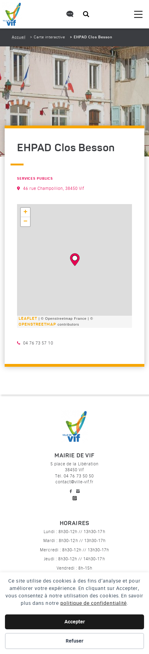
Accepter (74, 622)
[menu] (138, 14)
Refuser (74, 641)
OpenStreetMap (37, 325)
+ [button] (25, 212)
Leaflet (28, 319)
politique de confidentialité (93, 603)
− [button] (25, 221)
